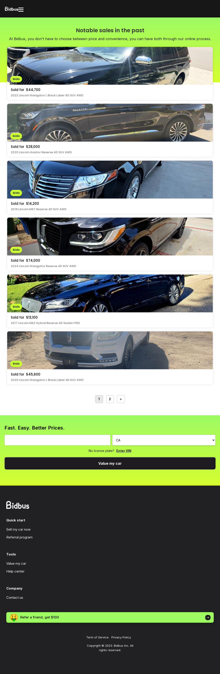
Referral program (19, 537)
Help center (15, 571)
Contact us (14, 597)
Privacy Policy (121, 637)
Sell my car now (18, 529)
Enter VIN (123, 451)
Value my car (110, 463)
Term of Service (97, 637)
